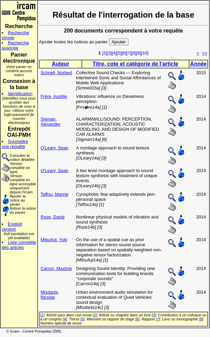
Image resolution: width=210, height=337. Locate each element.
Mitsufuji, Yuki (54, 239)
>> (204, 53)
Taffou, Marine (54, 194)
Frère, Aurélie (54, 96)
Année (198, 64)
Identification (20, 93)
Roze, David (53, 216)
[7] (128, 53)
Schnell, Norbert (56, 72)
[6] (123, 53)
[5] (119, 53)
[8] (133, 53)
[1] (42, 315)
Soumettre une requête (15, 144)
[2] (104, 53)
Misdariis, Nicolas (50, 295)
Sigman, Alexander (51, 122)
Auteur (60, 64)
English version (12, 227)
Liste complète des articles (19, 245)
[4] (114, 53)
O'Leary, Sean (54, 147)
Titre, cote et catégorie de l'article (135, 64)
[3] (109, 53)
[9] (138, 53)
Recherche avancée (15, 45)
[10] (144, 53)
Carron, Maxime (56, 268)
